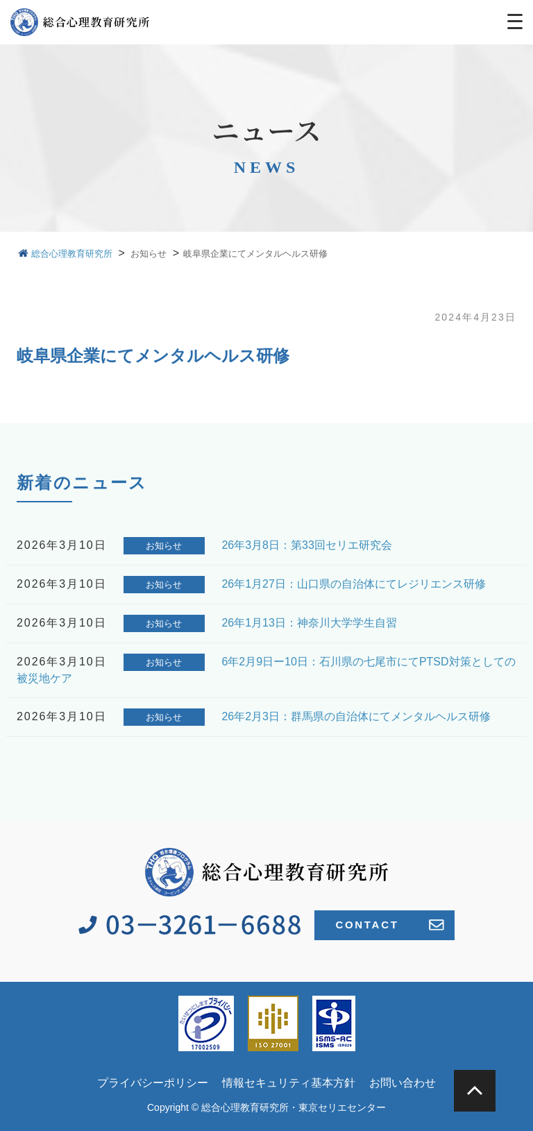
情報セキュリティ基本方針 (288, 1083)
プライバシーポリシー (152, 1083)
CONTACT (389, 925)
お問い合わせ (402, 1083)
